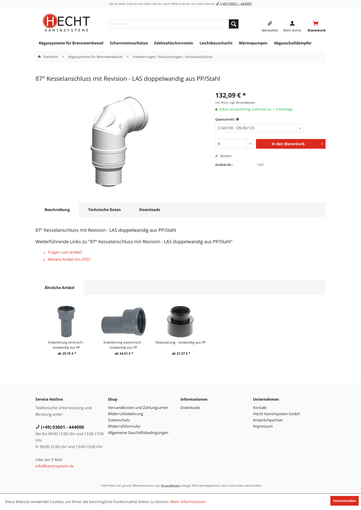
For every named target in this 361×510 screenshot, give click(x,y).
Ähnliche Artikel (59, 287)
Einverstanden (344, 500)
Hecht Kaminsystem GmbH (276, 413)
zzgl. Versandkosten (242, 102)
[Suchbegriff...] (173, 24)
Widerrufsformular (124, 426)
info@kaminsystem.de (54, 466)
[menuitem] (173, 24)
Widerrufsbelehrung (125, 413)
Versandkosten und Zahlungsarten (138, 407)
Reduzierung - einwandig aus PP (181, 342)
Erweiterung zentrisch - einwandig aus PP (66, 344)
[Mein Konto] (292, 24)
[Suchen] (234, 24)
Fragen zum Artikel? (63, 252)
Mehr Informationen (188, 501)
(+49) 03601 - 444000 (234, 3)
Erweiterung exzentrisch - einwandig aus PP (123, 344)
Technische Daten (104, 209)
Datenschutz (119, 420)
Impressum (263, 426)
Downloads (149, 209)
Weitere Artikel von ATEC (67, 259)
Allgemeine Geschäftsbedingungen (138, 432)
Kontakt (260, 407)
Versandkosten (170, 485)
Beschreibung (57, 209)
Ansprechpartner (268, 420)
